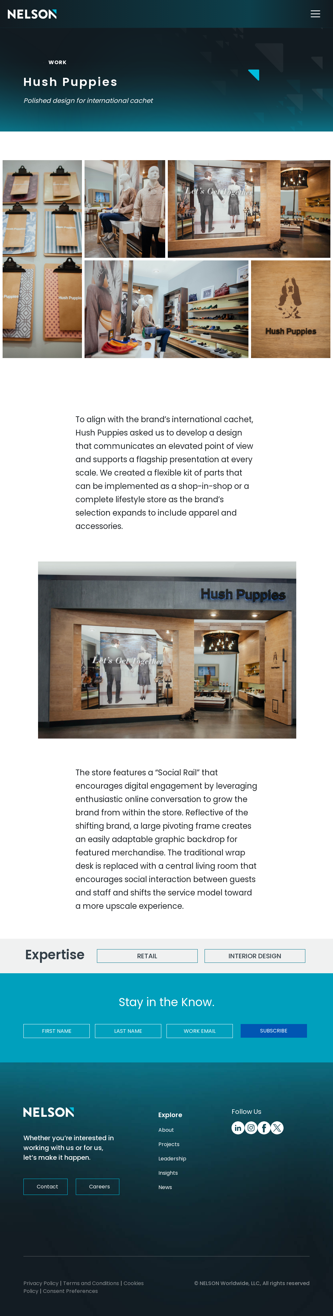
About (166, 1130)
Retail (147, 956)
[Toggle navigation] (316, 14)
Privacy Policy (41, 1283)
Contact (47, 1186)
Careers (99, 1186)
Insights (168, 1173)
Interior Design (255, 956)
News (165, 1187)
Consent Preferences (70, 1291)
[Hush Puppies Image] (42, 259)
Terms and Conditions (91, 1283)
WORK (52, 62)
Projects (169, 1144)
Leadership (172, 1158)
